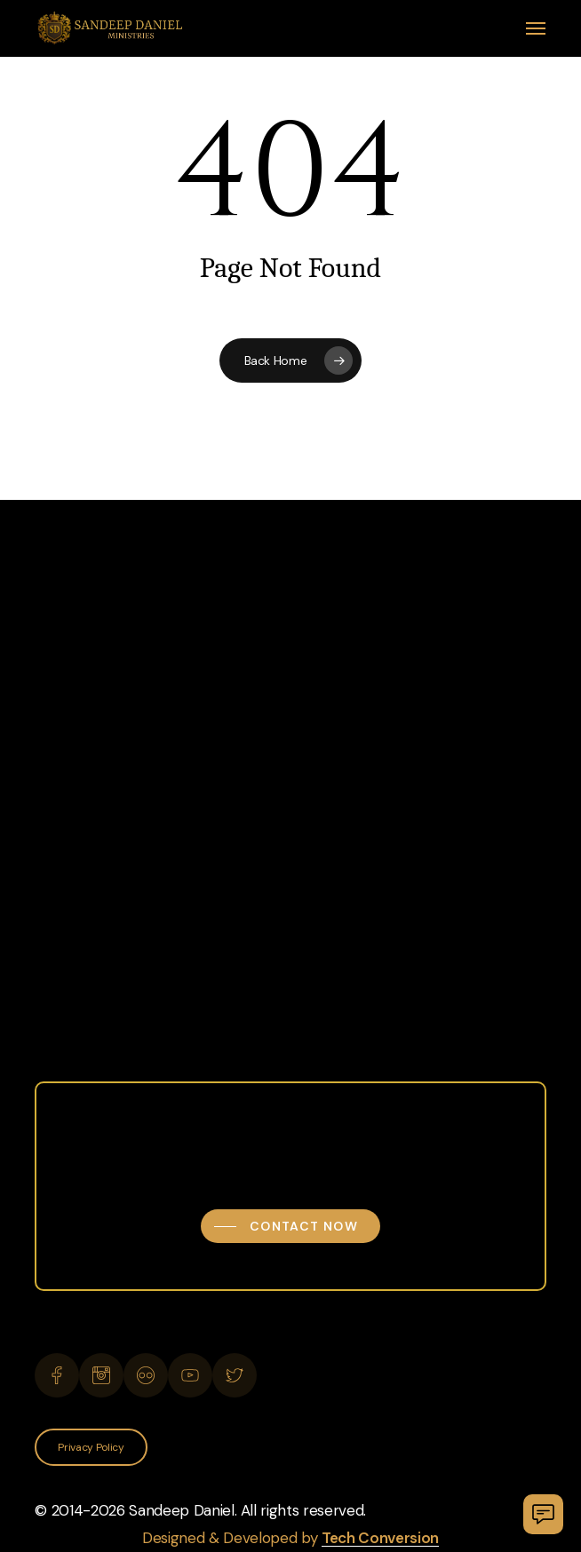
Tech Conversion (380, 1538)
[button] (535, 28)
